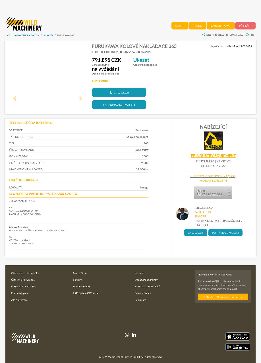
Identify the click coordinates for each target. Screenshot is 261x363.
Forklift (77, 279)
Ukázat (141, 60)
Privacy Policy (143, 293)
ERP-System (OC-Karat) (86, 293)
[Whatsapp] (126, 341)
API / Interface (19, 299)
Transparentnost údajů (147, 286)
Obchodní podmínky (146, 279)
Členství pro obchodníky (25, 273)
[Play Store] (212, 347)
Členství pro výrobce (23, 279)
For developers (19, 293)
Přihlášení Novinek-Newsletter (223, 297)
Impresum (140, 299)
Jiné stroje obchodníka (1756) (213, 176)
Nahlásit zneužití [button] (213, 180)
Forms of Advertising (23, 286)
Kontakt (139, 273)
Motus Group (80, 273)
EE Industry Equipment (213, 155)
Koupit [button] (180, 25)
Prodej (198, 25)
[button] (15, 99)
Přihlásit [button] (245, 25)
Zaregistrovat (221, 25)
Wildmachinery (81, 286)
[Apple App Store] (212, 336)
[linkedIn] (134, 341)
